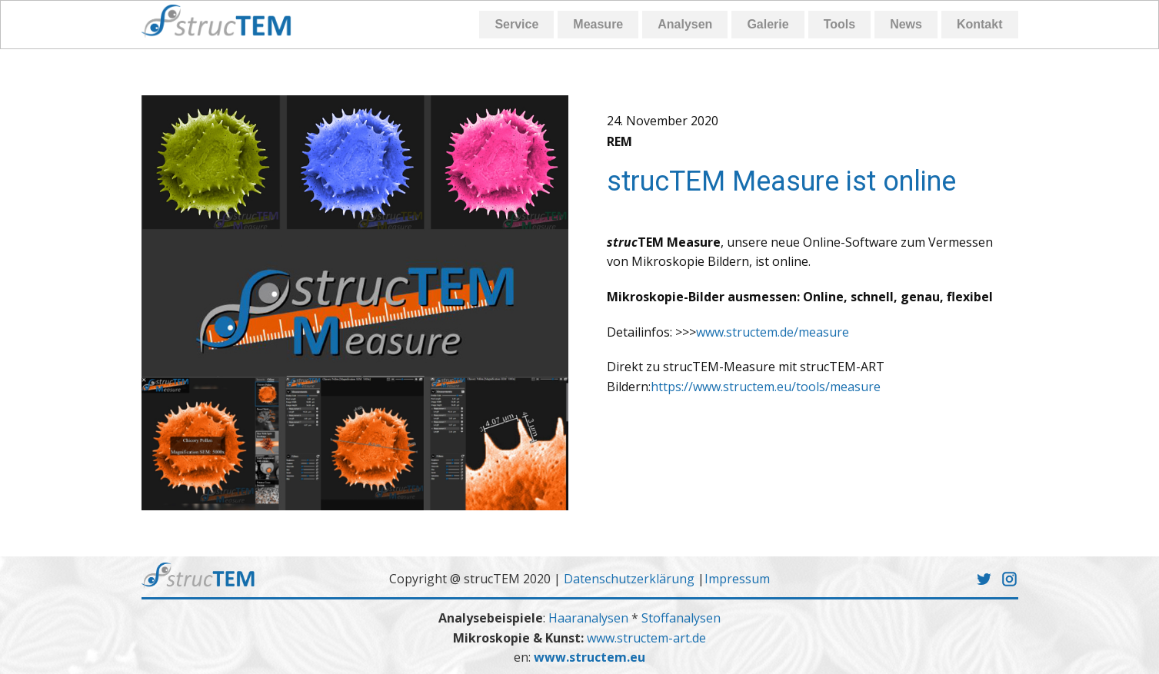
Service (516, 24)
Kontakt (980, 24)
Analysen (685, 24)
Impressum (737, 578)
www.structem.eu (589, 657)
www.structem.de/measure (772, 332)
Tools (839, 24)
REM (619, 141)
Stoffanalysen (681, 617)
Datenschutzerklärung (629, 578)
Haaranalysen (589, 617)
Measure (598, 24)
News (906, 24)
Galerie (767, 24)
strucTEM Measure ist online (781, 181)
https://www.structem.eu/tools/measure (766, 386)
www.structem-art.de (646, 637)
